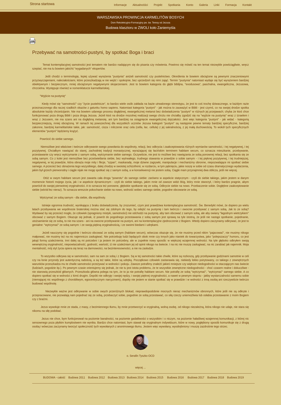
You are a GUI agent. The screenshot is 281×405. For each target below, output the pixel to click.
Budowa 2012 (96, 377)
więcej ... (140, 367)
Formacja (231, 4)
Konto (189, 4)
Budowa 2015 (153, 377)
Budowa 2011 (76, 377)
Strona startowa (42, 3)
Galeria (203, 4)
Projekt (158, 4)
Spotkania (174, 4)
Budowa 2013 (116, 377)
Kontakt (247, 4)
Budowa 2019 (234, 377)
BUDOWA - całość (54, 377)
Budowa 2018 (214, 377)
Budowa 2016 (174, 377)
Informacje (120, 4)
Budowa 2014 (135, 377)
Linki (216, 4)
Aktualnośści (140, 4)
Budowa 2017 (194, 377)
